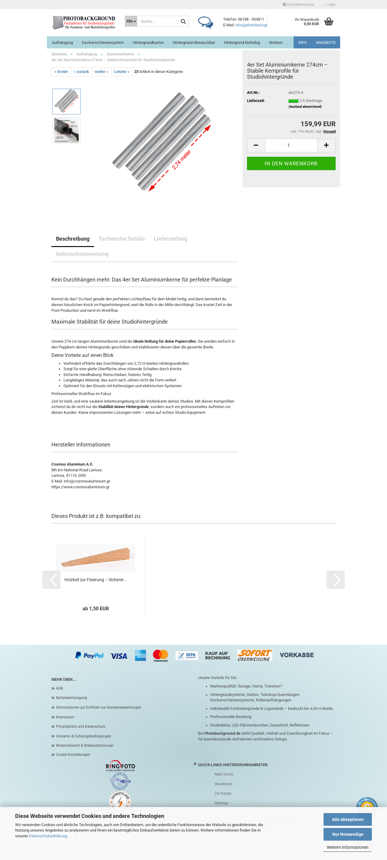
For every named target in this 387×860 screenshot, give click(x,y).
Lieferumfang (170, 239)
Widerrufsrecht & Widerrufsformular (85, 745)
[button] (256, 145)
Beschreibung (72, 239)
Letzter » (122, 71)
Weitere (275, 42)
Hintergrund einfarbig (242, 42)
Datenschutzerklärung (48, 836)
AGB (59, 688)
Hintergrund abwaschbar (194, 42)
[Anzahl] (291, 145)
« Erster (61, 71)
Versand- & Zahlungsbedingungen (83, 736)
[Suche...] (131, 21)
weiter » (102, 71)
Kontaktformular (298, 4)
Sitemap (221, 803)
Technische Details (122, 239)
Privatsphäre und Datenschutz (81, 726)
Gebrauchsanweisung (82, 254)
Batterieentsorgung (71, 698)
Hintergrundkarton (148, 42)
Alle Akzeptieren (348, 819)
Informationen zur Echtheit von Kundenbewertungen (98, 707)
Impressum (65, 717)
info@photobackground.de (258, 25)
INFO (302, 42)
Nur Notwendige (347, 834)
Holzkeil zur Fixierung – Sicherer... (95, 579)
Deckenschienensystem (103, 42)
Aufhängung (62, 42)
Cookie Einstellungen (73, 755)
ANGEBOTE (326, 42)
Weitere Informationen (348, 847)
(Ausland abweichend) (305, 107)
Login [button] (330, 4)
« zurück (81, 71)
